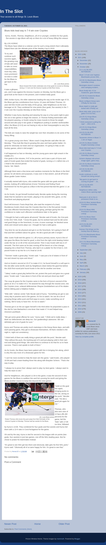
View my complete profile (84, 337)
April (82, 263)
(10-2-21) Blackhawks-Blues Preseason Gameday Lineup (89, 236)
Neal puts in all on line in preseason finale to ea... (89, 198)
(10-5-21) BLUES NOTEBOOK (85, 225)
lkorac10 (92, 321)
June (82, 256)
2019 (80, 280)
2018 (80, 283)
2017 (80, 286)
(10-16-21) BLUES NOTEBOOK (86, 170)
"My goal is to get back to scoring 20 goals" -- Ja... (89, 180)
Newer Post (10, 524)
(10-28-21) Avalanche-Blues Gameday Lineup (89, 97)
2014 (80, 296)
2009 (80, 312)
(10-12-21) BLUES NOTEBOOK (86, 186)
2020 (80, 276)
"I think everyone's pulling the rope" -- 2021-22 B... (90, 123)
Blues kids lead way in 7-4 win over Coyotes (90, 149)
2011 (80, 306)
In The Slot (11, 11)
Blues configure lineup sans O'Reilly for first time (89, 102)
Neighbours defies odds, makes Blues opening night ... (90, 192)
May (81, 259)
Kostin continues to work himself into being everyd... (90, 175)
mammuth (60, 539)
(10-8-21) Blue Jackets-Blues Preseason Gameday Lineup (90, 204)
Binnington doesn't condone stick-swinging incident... (89, 86)
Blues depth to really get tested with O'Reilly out (88, 107)
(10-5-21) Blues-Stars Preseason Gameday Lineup (88, 219)
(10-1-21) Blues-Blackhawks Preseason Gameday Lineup (89, 244)
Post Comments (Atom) (23, 529)
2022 (80, 54)
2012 (80, 302)
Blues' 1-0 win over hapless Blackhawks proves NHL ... (90, 76)
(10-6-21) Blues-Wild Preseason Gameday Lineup (88, 211)
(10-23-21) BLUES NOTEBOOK (86, 133)
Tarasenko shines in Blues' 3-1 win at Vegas (90, 138)
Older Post (64, 524)
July (81, 253)
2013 (80, 299)
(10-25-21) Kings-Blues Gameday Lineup (88, 118)
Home (37, 524)
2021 (80, 57)
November (84, 64)
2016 (80, 289)
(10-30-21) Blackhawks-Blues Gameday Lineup (90, 81)
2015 (80, 293)
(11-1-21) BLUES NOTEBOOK (85, 71)
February (83, 269)
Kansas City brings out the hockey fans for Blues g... (89, 230)
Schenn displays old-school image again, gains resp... (89, 159)
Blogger (77, 539)
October (83, 67)
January (83, 272)
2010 (80, 309)
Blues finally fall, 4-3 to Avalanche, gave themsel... (90, 91)
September (84, 250)
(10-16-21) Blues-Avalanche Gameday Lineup (89, 165)
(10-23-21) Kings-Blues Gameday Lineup (88, 128)
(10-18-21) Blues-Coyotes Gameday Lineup (88, 154)
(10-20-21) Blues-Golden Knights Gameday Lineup (89, 144)
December (84, 60)
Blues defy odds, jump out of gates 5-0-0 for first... (89, 112)
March (82, 266)
